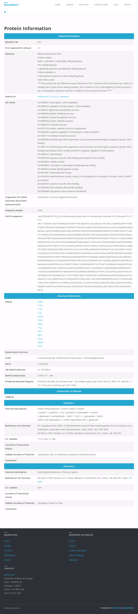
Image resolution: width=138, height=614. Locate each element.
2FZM (40, 316)
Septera (116, 608)
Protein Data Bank (77, 550)
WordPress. (128, 608)
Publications (10, 555)
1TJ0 (40, 309)
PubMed (73, 560)
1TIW (40, 305)
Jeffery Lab (9, 574)
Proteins (8, 550)
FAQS (6, 541)
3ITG (40, 331)
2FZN (40, 320)
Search (7, 560)
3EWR (40, 342)
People (7, 545)
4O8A (40, 301)
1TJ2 (40, 327)
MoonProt (12, 4)
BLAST (72, 541)
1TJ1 (40, 313)
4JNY (40, 335)
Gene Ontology (76, 555)
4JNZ (40, 324)
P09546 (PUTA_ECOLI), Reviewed (53, 96)
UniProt (72, 545)
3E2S (40, 346)
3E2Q (40, 338)
